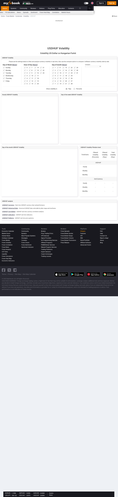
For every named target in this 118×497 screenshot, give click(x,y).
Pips (68, 89)
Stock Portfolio (85, 240)
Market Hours (90, 12)
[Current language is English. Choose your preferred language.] (92, 3)
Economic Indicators (8, 261)
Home (5, 8)
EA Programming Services (49, 240)
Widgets (82, 231)
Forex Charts (25, 242)
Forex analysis (6, 249)
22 (43, 70)
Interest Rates (22, 12)
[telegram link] (15, 270)
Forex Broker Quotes (67, 233)
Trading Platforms (46, 249)
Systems (38, 8)
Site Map (18, 274)
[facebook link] (3, 270)
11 (32, 78)
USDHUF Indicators (8, 215)
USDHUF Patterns (8, 218)
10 (32, 76)
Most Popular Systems (28, 236)
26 (71, 78)
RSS (81, 238)
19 (38, 81)
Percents (77, 89)
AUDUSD (36, 493)
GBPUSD (22, 493)
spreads (50, 12)
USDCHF (36, 495)
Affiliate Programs (46, 242)
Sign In (101, 3)
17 (38, 76)
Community (48, 8)
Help (101, 233)
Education (86, 8)
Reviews (57, 8)
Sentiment (58, 12)
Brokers (66, 8)
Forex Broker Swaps (67, 236)
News (22, 8)
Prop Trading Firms (47, 233)
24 (71, 73)
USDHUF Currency (8, 205)
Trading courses (46, 256)
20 (38, 84)
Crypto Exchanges (46, 254)
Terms (4, 274)
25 (71, 76)
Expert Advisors (46, 252)
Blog (101, 242)
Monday (8, 70)
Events (51, 493)
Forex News (5, 247)
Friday (7, 81)
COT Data (5, 252)
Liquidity (4, 254)
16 (38, 73)
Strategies (24, 238)
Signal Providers (46, 238)
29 (77, 67)
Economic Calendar (10, 12)
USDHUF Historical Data (10, 208)
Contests (95, 8)
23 (43, 73)
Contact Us (103, 236)
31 (77, 73)
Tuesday (8, 73)
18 (38, 78)
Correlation (80, 12)
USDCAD (22, 495)
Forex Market (6, 240)
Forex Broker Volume (67, 238)
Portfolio (13, 8)
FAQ (101, 231)
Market (29, 8)
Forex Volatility (6, 242)
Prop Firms (75, 8)
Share (114, 16)
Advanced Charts (85, 245)
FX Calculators (34, 12)
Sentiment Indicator (27, 247)
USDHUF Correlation (8, 211)
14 (38, 67)
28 (71, 84)
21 (43, 67)
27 (71, 81)
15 (38, 70)
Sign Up (111, 3)
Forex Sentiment (26, 245)
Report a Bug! (104, 238)
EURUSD (8, 493)
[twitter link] (9, 270)
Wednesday (9, 76)
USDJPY (8, 495)
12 (32, 81)
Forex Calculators (7, 256)
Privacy (10, 274)
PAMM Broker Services (48, 245)
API (81, 236)
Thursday (9, 78)
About (102, 240)
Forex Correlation (7, 245)
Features (83, 233)
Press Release (65, 242)
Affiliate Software (85, 242)
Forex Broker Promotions (68, 240)
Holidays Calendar (7, 238)
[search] (115, 8)
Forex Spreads (65, 231)
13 (32, 84)
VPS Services (45, 236)
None (14, 65)
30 (77, 70)
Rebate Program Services (49, 247)
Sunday (8, 67)
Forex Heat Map (69, 12)
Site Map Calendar (29, 274)
